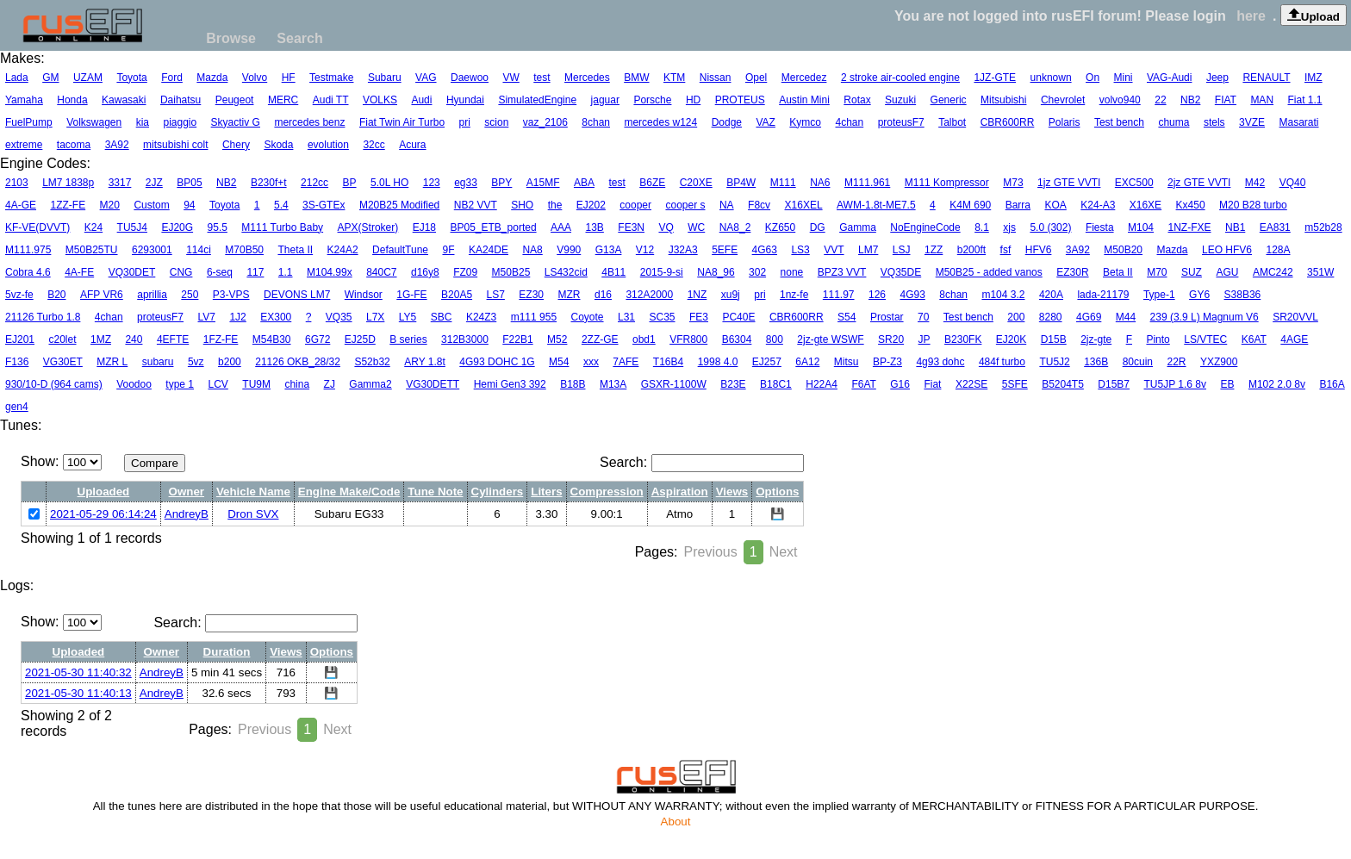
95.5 (217, 227)
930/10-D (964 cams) (54, 384)
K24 (93, 227)
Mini (1123, 78)
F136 (16, 362)
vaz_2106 (545, 122)
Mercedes (587, 78)
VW (510, 78)
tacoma (73, 145)
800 (774, 339)
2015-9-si (661, 272)
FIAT (1225, 100)
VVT (834, 250)
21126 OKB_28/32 (297, 362)
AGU (1227, 272)
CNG (181, 272)
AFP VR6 (101, 295)
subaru (158, 362)
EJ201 (19, 339)
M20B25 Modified (399, 205)
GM (50, 78)
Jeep (1217, 78)
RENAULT (1266, 78)
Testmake (331, 78)
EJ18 (424, 227)
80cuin (1138, 362)
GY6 (1199, 295)
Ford (172, 78)
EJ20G (177, 227)
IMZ (1313, 78)
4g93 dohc (940, 362)
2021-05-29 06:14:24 (103, 513)
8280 (1050, 317)
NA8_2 (735, 227)
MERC (283, 100)
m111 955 (534, 317)
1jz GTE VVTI (1068, 183)
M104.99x (329, 272)
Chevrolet (1063, 100)
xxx (591, 362)
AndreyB (187, 513)
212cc (314, 183)
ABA (584, 183)
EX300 (275, 317)
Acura (412, 145)
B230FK (962, 339)
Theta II (295, 250)
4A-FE (79, 272)
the (555, 205)
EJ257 (766, 362)
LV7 (206, 317)
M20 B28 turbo (1253, 205)
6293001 (152, 250)
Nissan (716, 78)
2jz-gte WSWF (830, 339)
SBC (441, 317)
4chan (850, 122)
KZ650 (780, 227)
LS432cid (566, 272)
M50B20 (1123, 250)
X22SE (971, 384)
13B (595, 227)
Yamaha (24, 100)
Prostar (887, 317)
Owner (186, 491)
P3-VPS (231, 295)
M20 (110, 205)
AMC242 (1273, 272)
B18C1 (776, 384)
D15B (1054, 339)
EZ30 (531, 295)
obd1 (644, 339)
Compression (607, 491)
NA (726, 205)
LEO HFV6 (1227, 250)
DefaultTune (400, 250)
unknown (1051, 78)
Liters (546, 491)
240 (133, 339)
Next (783, 552)
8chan (596, 122)
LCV (218, 384)
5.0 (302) (1050, 227)
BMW (636, 78)
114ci (198, 250)
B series (407, 339)
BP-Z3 (887, 362)
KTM (674, 78)
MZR (569, 295)
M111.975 (28, 250)
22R (1176, 362)
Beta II (1118, 272)
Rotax (857, 100)
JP (924, 339)
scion (496, 122)
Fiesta (1100, 227)
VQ (665, 227)
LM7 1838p (68, 183)
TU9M (256, 384)
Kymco (805, 122)
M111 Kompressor (947, 183)
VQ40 (1292, 183)
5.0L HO (389, 183)
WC (696, 227)
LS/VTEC (1205, 339)
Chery (236, 145)
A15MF (543, 183)
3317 (120, 183)
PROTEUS (740, 100)
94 (189, 205)
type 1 (179, 384)
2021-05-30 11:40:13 (78, 693)
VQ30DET (132, 272)
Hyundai (465, 100)
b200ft (971, 250)
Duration (227, 651)
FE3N (631, 227)
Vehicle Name (253, 491)
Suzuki (900, 100)
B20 (56, 295)
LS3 (800, 250)
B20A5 (456, 295)
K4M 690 (970, 205)
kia (142, 122)
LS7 (496, 295)
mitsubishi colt (175, 145)
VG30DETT (432, 384)
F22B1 (517, 339)
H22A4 (821, 384)
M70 (1157, 272)
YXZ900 (1218, 362)
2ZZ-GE (600, 339)
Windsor (364, 295)
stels (1214, 122)
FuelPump (29, 122)
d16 (603, 295)
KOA (1055, 205)
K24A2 (342, 250)
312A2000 (649, 295)
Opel (756, 78)
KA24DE (488, 250)
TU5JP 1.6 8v (1174, 384)
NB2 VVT (475, 205)
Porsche (652, 100)
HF (289, 78)
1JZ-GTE (995, 78)
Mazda (211, 78)
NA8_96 (715, 272)
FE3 (698, 317)
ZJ (329, 384)
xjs (1009, 227)
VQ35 (339, 317)
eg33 (465, 183)
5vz (196, 362)
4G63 (764, 250)
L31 (626, 317)
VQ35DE (901, 272)
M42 (1255, 183)
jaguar (605, 100)
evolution (328, 145)
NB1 (1235, 227)
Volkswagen (93, 122)
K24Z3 (481, 317)
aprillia (152, 295)
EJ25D (360, 339)
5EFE (725, 250)
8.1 (981, 227)
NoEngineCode (925, 227)
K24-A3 (1097, 205)
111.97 (839, 295)
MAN (1261, 100)
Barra (1017, 205)
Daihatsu (180, 100)
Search (299, 38)
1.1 (285, 272)
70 (923, 317)
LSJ (902, 250)
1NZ (697, 295)
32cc (373, 145)
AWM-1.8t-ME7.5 (876, 205)
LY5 (407, 317)
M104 (1141, 227)
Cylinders (497, 491)
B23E (732, 384)
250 (189, 295)
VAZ (765, 122)
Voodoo (134, 384)
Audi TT (331, 100)
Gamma (857, 227)
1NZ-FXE (1189, 227)
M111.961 (867, 183)
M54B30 (271, 339)
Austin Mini (804, 100)
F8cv (759, 205)
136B (1096, 362)
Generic (949, 100)
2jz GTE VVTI (1198, 183)
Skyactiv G (235, 122)
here (1251, 16)
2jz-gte (1095, 339)
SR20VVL (1295, 317)
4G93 (912, 295)
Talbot (952, 122)
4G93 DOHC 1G (496, 362)
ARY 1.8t (424, 362)
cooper (635, 205)
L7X (375, 317)
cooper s (685, 205)
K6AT (1254, 339)
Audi (421, 100)
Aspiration (679, 491)
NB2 (1190, 100)
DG (817, 227)
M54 (559, 362)
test (541, 78)
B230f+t (269, 183)
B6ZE (652, 183)
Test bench (1119, 122)
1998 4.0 (718, 362)
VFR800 (688, 339)
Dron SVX (252, 513)
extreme (23, 145)
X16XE (1145, 205)
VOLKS (380, 100)
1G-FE (411, 295)
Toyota (131, 78)
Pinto (1157, 339)
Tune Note (435, 491)
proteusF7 (901, 122)
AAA (561, 227)
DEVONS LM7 (297, 295)
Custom (151, 205)
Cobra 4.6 (28, 272)
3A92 (117, 145)
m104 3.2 (1002, 295)
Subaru (385, 78)
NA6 (820, 183)
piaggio (179, 122)
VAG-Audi (1169, 78)
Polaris (1064, 122)
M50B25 (511, 272)
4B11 (613, 272)
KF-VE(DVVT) (37, 227)
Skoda (278, 145)
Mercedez (804, 78)
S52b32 (371, 362)
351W (1320, 272)
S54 (846, 317)
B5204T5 (1063, 384)
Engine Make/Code (349, 491)
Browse (231, 38)
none (792, 272)
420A (1051, 295)
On (1092, 78)
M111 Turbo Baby (282, 227)
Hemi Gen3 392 (510, 384)
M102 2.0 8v (1276, 384)
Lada (16, 78)
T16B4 (668, 362)
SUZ (1191, 272)
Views (732, 491)
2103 (16, 183)
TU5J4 (132, 227)
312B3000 (465, 339)
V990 (569, 250)
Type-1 (1159, 295)
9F (448, 250)
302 (757, 272)
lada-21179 (1103, 295)
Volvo (254, 78)
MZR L (112, 362)
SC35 (662, 317)
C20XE (696, 183)
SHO (522, 205)
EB (1227, 384)
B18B (572, 384)
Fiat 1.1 (1305, 100)
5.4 (281, 205)
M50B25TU (91, 250)
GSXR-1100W (674, 384)
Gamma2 (370, 384)
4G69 (1088, 317)
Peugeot (234, 100)
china (296, 384)
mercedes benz (309, 122)
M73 (1013, 183)
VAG (425, 78)
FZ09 (465, 272)
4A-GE (20, 205)
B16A (1331, 384)
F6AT (863, 384)
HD (693, 100)
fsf (1006, 250)
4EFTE (173, 339)
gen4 (16, 407)
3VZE (1252, 122)
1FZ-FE (221, 339)
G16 (900, 384)
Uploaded (104, 491)
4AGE (1294, 339)
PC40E (738, 317)
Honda (72, 100)
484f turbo (1002, 362)
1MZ (100, 339)
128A (1278, 250)
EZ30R (1072, 272)
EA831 (1275, 227)
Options (777, 491)
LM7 (868, 250)
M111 (783, 183)
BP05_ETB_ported (494, 227)
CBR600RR (1008, 122)
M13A (613, 384)
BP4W (741, 183)
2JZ (154, 183)
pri (464, 122)
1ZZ (934, 250)
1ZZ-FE (67, 205)
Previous (710, 552)
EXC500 (1134, 183)
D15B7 (1114, 384)
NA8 (532, 250)
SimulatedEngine (537, 100)
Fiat (932, 384)
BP (350, 183)
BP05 (189, 183)
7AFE (625, 362)
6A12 (807, 362)
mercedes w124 (660, 122)
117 (255, 272)
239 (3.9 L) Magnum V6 (1204, 317)
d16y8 (425, 272)
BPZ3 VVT (842, 272)
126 (877, 295)
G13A (608, 250)
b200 (229, 362)
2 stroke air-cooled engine (900, 78)
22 (1160, 100)
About (676, 821)
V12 (645, 250)
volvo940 (1120, 100)
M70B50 (244, 250)
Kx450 (1190, 205)
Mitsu (846, 362)
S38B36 (1242, 295)
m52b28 (1323, 227)
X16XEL (804, 205)
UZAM (88, 78)
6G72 (317, 339)
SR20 (891, 339)
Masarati (1299, 122)
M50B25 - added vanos (989, 272)
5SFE (1015, 384)
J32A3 (683, 250)
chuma (1173, 122)
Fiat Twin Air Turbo (402, 122)
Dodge (727, 122)
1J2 (237, 317)
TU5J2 (1054, 362)
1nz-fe (794, 295)
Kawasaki (124, 100)
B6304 (737, 339)
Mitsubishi (1003, 100)
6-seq (220, 272)
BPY (501, 183)
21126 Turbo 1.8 (42, 317)
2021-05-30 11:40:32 (78, 672)
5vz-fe (19, 295)
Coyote (587, 317)
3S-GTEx (323, 205)
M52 (557, 339)
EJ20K (1011, 339)
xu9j (730, 295)
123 (431, 183)
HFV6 (1038, 250)
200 (1015, 317)
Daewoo (470, 78)
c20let (62, 339)
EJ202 (591, 205)
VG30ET (63, 362)
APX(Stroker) (368, 227)
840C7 (381, 272)
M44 (1126, 317)
